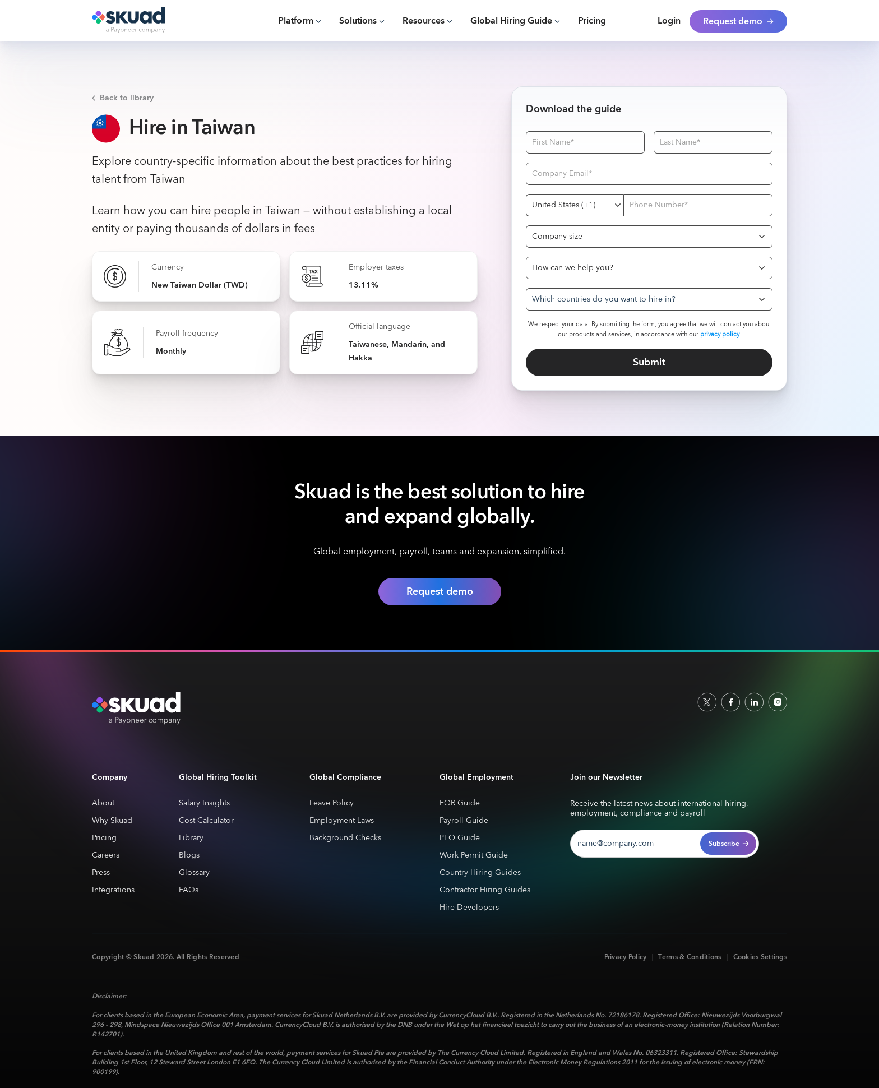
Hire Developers (469, 908)
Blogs (189, 855)
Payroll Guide (464, 821)
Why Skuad (112, 821)
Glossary (194, 873)
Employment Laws (341, 821)
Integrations (113, 890)
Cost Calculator (206, 821)
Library (191, 838)
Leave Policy (331, 803)
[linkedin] (754, 701)
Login (669, 21)
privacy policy (719, 334)
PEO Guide (460, 838)
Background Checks (345, 838)
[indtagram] (777, 701)
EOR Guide (460, 803)
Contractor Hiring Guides (485, 890)
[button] (299, 21)
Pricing (592, 21)
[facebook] (730, 701)
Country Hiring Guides (480, 873)
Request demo (439, 591)
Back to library (127, 98)
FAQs (188, 890)
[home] (144, 21)
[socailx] (706, 701)
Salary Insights (204, 803)
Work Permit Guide (474, 855)
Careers (105, 855)
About (103, 803)
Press (101, 873)
